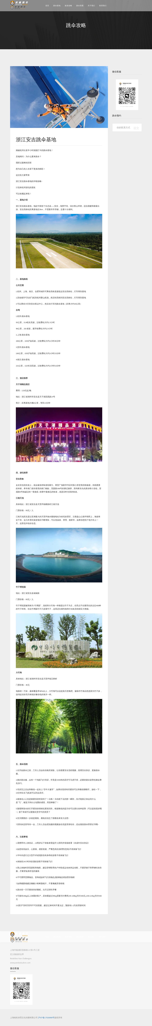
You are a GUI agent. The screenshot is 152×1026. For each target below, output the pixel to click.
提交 (136, 128)
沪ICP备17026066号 (46, 1017)
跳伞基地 (57, 5)
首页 (47, 5)
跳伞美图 (80, 5)
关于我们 (91, 5)
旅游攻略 (68, 5)
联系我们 (103, 5)
